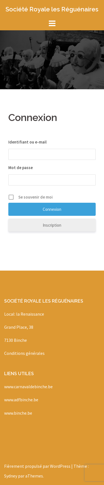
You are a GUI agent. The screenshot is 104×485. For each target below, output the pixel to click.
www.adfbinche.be (21, 399)
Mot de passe (20, 167)
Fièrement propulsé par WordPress (37, 466)
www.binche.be (18, 413)
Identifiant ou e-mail (27, 142)
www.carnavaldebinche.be (28, 386)
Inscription (52, 225)
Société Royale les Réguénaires (52, 9)
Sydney (10, 476)
